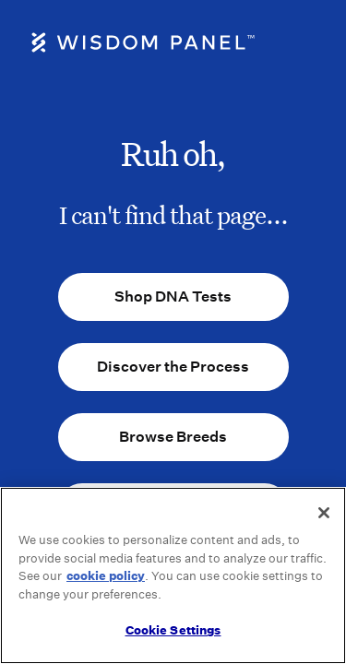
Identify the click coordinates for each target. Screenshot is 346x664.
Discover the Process (173, 366)
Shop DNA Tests (173, 296)
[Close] (324, 512)
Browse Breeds (173, 436)
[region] (173, 575)
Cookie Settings (173, 630)
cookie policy (105, 576)
